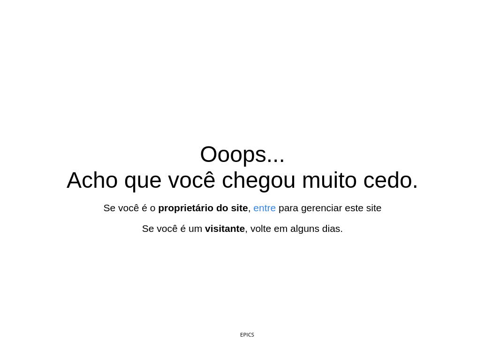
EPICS (247, 334)
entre (264, 207)
